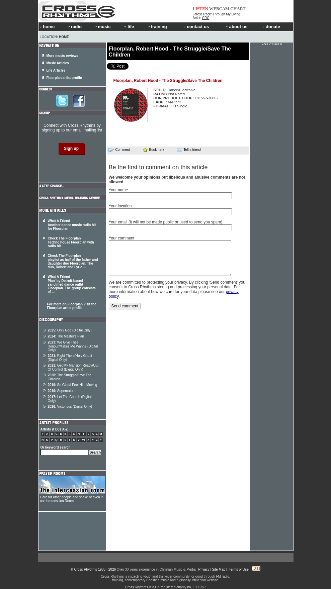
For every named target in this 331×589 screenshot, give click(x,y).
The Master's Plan (66, 336)
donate (271, 26)
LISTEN (201, 8)
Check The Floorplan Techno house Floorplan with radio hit (71, 242)
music (102, 26)
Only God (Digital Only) (70, 330)
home (47, 26)
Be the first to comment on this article (158, 167)
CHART (238, 8)
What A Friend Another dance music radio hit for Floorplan (72, 224)
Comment (119, 150)
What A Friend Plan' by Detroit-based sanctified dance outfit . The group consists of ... (72, 284)
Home (64, 37)
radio (74, 26)
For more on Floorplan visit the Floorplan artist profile (71, 306)
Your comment (122, 238)
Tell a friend (189, 150)
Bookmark (153, 150)
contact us (196, 26)
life (128, 26)
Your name (118, 190)
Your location (120, 206)
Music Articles (58, 63)
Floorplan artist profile (64, 78)
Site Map (218, 569)
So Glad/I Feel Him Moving (72, 385)
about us (236, 26)
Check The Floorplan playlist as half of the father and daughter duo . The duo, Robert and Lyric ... (73, 261)
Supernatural (62, 391)
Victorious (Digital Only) (70, 406)
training (157, 26)
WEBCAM (219, 8)
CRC (206, 18)
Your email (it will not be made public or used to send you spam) (166, 222)
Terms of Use (239, 569)
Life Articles (56, 70)
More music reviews (62, 56)
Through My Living (226, 14)
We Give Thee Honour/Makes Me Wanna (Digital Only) (73, 346)
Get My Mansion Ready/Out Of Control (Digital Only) (73, 367)
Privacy (204, 569)
